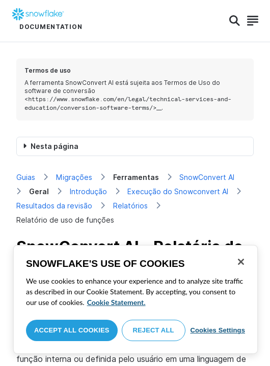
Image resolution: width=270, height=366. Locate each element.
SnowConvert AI (206, 177)
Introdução (88, 191)
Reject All (153, 330)
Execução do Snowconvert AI (177, 191)
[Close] (241, 262)
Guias (25, 177)
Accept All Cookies (72, 330)
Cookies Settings (217, 330)
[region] (135, 299)
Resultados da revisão (54, 205)
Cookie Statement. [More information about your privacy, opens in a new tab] (116, 302)
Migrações (74, 177)
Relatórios (130, 205)
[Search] (234, 21)
